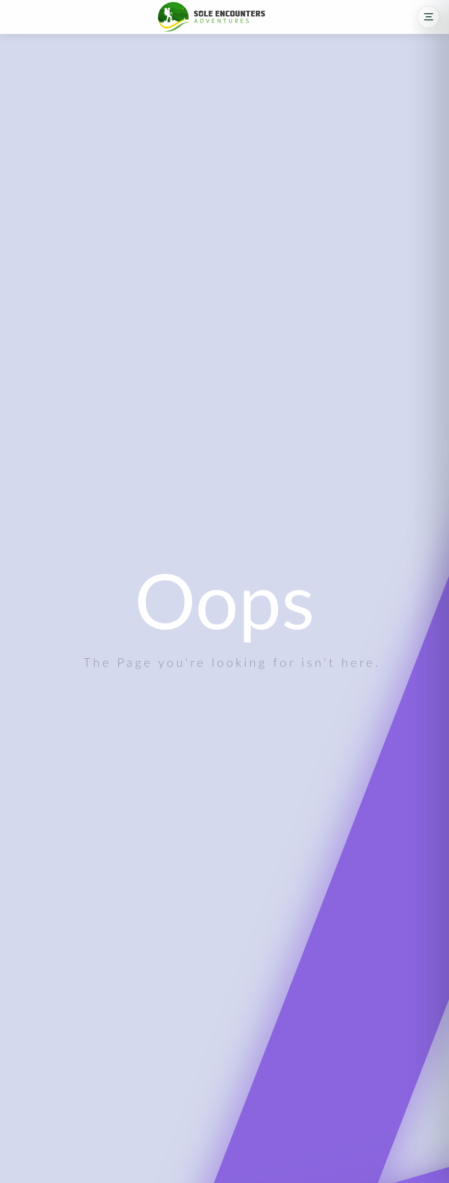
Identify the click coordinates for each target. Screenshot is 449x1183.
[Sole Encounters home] (211, 16)
